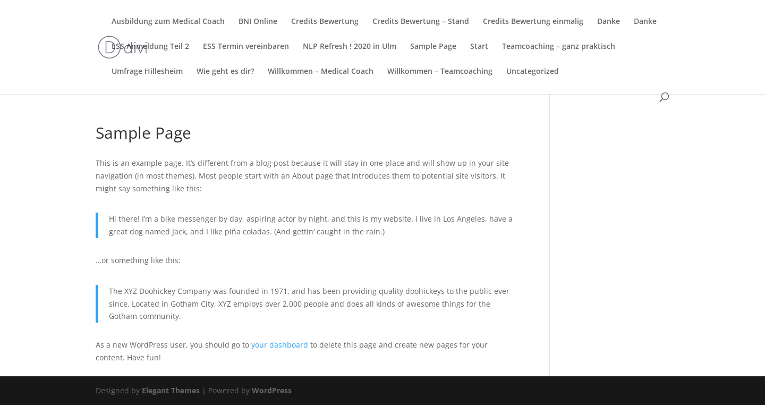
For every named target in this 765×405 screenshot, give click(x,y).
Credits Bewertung (325, 22)
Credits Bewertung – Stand (420, 22)
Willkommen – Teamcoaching (439, 72)
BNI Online (258, 22)
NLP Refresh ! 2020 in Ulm (349, 47)
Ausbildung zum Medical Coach (168, 22)
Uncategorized (532, 72)
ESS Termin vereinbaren (246, 47)
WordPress (272, 390)
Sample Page (433, 47)
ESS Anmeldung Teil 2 (150, 47)
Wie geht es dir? (225, 72)
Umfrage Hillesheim (147, 72)
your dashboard (279, 345)
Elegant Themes (171, 390)
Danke (608, 22)
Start (479, 47)
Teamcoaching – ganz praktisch (558, 47)
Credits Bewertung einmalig (533, 22)
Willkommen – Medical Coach (320, 72)
